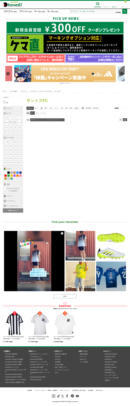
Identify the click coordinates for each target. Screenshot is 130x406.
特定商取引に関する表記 (79, 390)
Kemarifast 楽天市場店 (36, 367)
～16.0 (6, 142)
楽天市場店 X (109, 370)
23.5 (20, 150)
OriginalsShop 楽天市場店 (37, 377)
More (65, 296)
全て (36, 108)
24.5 (11, 154)
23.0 (15, 150)
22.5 (11, 150)
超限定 (77, 108)
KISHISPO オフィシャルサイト (39, 354)
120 (6, 127)
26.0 (6, 158)
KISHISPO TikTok (110, 356)
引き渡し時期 (59, 364)
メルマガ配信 (84, 362)
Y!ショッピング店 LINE (112, 377)
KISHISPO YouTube (110, 367)
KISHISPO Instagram (111, 354)
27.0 (15, 158)
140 (15, 127)
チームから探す (13, 91)
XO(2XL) (10, 122)
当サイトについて (65, 390)
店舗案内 (7, 351)
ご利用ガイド (58, 351)
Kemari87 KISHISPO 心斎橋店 (14, 359)
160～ (6, 131)
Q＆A (56, 372)
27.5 (20, 158)
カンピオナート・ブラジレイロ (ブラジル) (40, 91)
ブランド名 (45, 119)
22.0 (6, 150)
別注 (66, 108)
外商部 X (107, 380)
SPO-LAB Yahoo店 (35, 379)
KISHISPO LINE (109, 364)
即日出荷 (95, 108)
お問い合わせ (99, 390)
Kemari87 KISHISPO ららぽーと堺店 (15, 371)
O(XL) (6, 122)
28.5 (11, 162)
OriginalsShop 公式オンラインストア (40, 373)
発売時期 (33, 119)
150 (20, 127)
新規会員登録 (84, 354)
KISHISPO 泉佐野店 (11, 354)
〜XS (6, 117)
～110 (19, 122)
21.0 (15, 146)
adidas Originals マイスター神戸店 (15, 379)
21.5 (20, 146)
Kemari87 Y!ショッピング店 (38, 362)
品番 (51, 119)
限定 (71, 108)
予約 (50, 108)
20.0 (6, 146)
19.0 (20, 142)
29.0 (15, 162)
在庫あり (30, 108)
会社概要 (29, 390)
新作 (46, 108)
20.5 (11, 146)
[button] (60, 83)
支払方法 (57, 359)
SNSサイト (107, 351)
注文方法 (57, 356)
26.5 (11, 158)
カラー (39, 119)
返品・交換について (61, 367)
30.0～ (19, 162)
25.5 (20, 154)
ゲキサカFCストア (35, 356)
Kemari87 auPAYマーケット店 (39, 364)
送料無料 (88, 108)
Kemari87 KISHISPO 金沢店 (13, 377)
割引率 (55, 119)
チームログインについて (62, 370)
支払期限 (57, 362)
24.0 (6, 154)
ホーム (4, 91)
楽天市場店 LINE (110, 372)
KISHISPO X (108, 359)
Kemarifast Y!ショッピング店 (38, 370)
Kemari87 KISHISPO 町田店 (13, 374)
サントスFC (58, 91)
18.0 (15, 142)
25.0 (15, 154)
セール (56, 108)
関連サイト (32, 351)
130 (11, 127)
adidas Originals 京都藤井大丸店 (14, 382)
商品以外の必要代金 (61, 354)
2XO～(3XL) (15, 122)
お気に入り (83, 359)
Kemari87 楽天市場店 (36, 359)
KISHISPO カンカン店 (11, 367)
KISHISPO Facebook (111, 362)
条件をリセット (13, 210)
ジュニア (43, 113)
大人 (37, 113)
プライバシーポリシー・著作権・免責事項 (46, 390)
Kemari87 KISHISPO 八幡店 (13, 362)
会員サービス (83, 351)
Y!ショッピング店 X (110, 375)
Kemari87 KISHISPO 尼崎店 (13, 364)
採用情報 (90, 390)
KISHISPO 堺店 (10, 356)
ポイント (61, 119)
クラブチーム (23, 91)
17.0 (11, 142)
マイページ (83, 356)
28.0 (6, 162)
